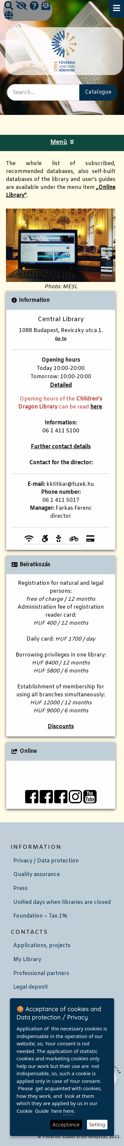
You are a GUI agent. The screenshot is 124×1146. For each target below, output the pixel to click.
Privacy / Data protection (46, 860)
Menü (62, 142)
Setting (97, 1124)
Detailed (61, 385)
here (96, 406)
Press (20, 888)
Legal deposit (30, 987)
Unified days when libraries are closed (62, 902)
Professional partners (41, 973)
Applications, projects (41, 945)
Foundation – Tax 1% (40, 916)
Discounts (61, 726)
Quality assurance (36, 874)
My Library (27, 959)
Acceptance (66, 1124)
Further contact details (61, 446)
